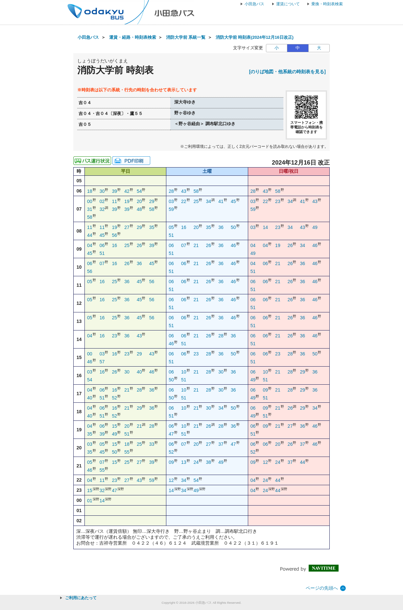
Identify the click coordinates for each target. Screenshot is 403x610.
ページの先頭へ (322, 588)
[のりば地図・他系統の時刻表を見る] (287, 71)
